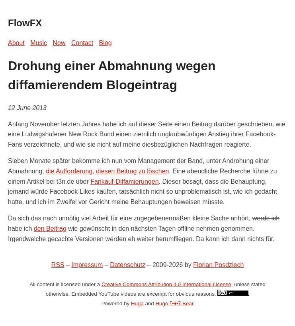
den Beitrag (50, 228)
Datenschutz (127, 264)
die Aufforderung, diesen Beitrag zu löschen (107, 171)
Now (59, 42)
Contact (82, 42)
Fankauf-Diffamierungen (124, 181)
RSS (57, 264)
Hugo (137, 303)
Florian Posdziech (218, 264)
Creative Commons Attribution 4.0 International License (166, 284)
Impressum (87, 264)
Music (38, 42)
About (16, 42)
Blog (105, 42)
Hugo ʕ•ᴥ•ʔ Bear (174, 303)
